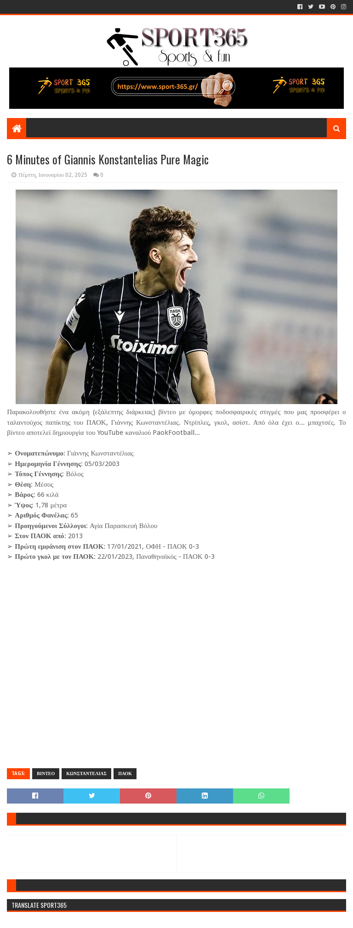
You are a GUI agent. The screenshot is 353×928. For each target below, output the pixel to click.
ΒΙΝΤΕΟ (46, 773)
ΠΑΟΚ (125, 773)
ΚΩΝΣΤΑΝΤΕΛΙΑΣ (86, 773)
